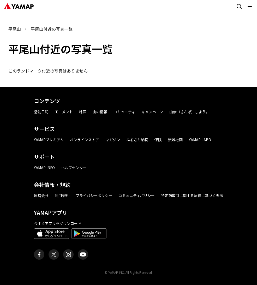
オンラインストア (84, 139)
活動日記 (41, 111)
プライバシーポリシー (94, 195)
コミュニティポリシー (136, 195)
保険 (158, 139)
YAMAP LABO (200, 139)
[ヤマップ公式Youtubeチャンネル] (83, 254)
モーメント (64, 111)
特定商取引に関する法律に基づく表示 (192, 195)
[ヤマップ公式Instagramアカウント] (68, 254)
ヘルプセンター (74, 167)
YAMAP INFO (44, 167)
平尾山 (14, 29)
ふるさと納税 (137, 139)
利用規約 (62, 195)
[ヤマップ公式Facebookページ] (39, 254)
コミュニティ (124, 111)
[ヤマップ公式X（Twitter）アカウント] (54, 254)
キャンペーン (152, 111)
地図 (82, 111)
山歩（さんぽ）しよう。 (189, 111)
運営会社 (41, 195)
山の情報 (100, 111)
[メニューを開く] (249, 6)
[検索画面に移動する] (239, 6)
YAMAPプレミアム (49, 139)
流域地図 (175, 139)
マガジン (112, 139)
